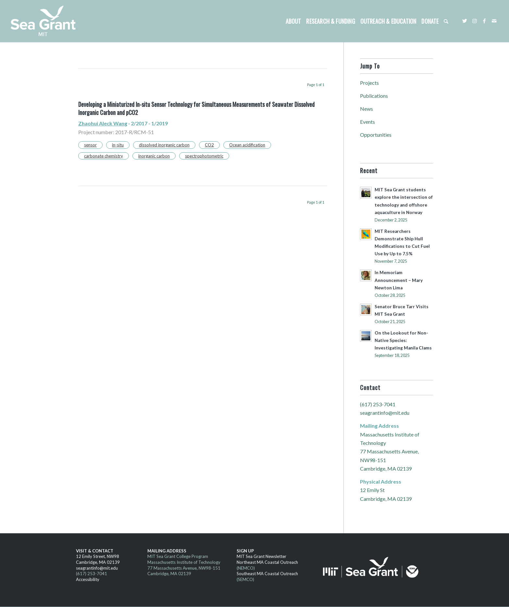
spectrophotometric (204, 155)
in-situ (118, 144)
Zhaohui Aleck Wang (102, 123)
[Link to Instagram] (474, 21)
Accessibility (87, 579)
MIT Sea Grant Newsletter (261, 556)
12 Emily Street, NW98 (97, 556)
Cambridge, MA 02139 (98, 562)
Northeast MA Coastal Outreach (267, 562)
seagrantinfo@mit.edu (384, 413)
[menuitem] (293, 21)
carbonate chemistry (103, 155)
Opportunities (375, 135)
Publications (374, 96)
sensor (90, 144)
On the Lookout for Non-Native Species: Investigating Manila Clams (403, 340)
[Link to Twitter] (465, 21)
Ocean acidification (247, 144)
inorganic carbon (154, 155)
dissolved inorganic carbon (164, 144)
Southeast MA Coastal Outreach (267, 573)
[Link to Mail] (494, 21)
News (366, 109)
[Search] (446, 21)
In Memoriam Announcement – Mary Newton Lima (399, 280)
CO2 (209, 144)
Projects (369, 83)
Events (367, 122)
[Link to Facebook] (484, 21)
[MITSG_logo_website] (45, 21)
